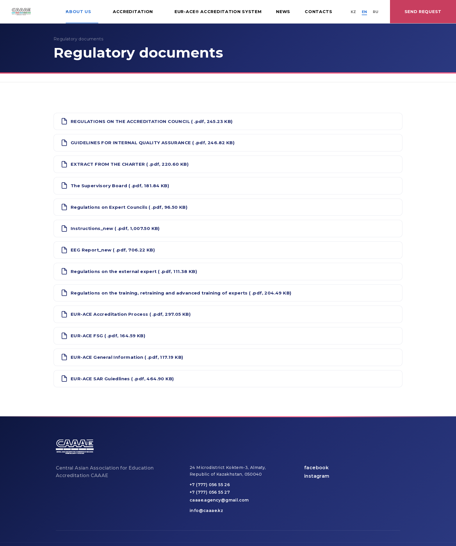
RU (375, 12)
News (283, 11)
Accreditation (133, 11)
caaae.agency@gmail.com (219, 500)
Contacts (318, 11)
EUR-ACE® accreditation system (217, 11)
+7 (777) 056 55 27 (210, 492)
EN (364, 12)
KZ (353, 12)
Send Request (423, 11)
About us (78, 11)
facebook (316, 467)
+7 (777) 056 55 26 (210, 484)
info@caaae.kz (206, 510)
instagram (316, 476)
